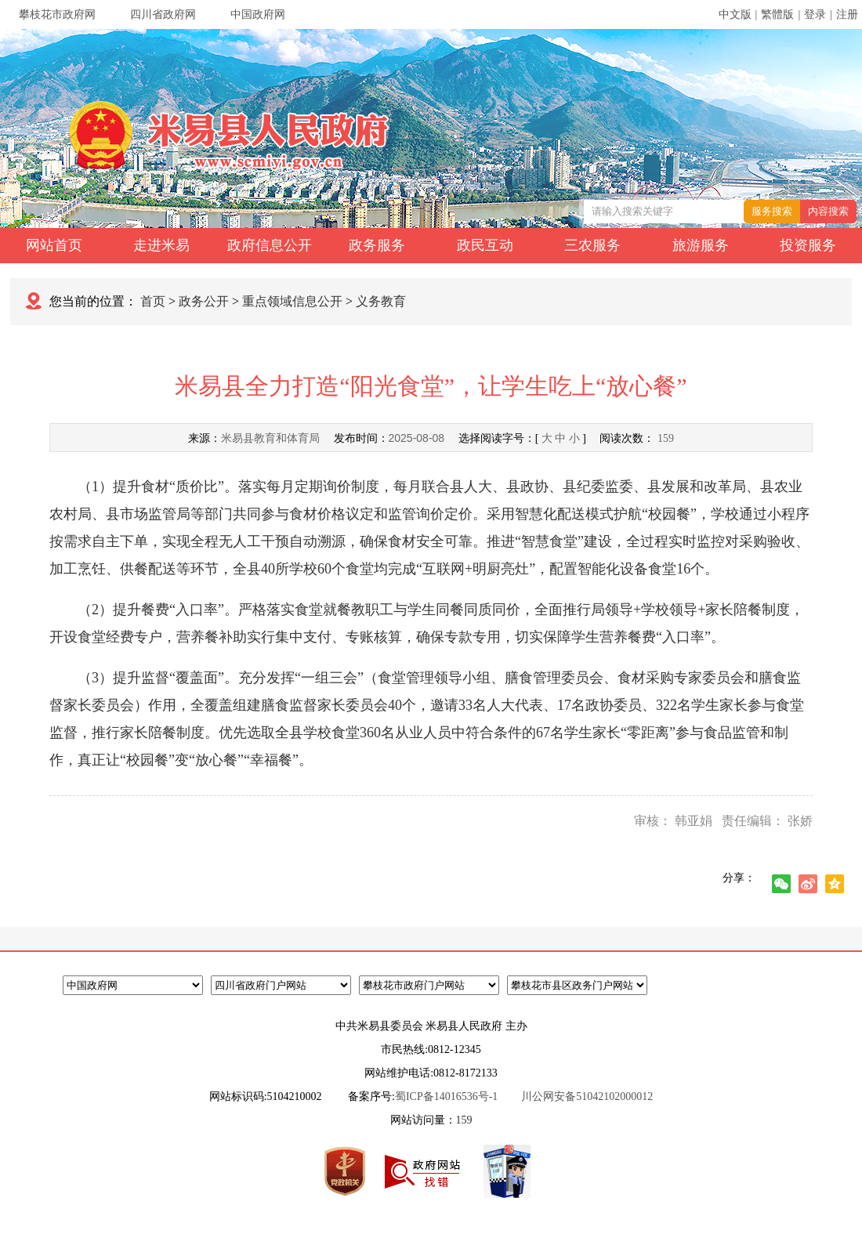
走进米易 (161, 245)
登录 (815, 14)
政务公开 (204, 301)
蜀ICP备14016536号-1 (446, 1096)
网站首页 (54, 245)
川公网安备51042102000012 (587, 1096)
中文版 (735, 14)
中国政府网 (257, 14)
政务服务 (377, 245)
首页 (152, 301)
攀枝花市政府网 (57, 14)
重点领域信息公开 (292, 301)
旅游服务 (700, 245)
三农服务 (592, 245)
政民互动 (485, 245)
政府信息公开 (269, 245)
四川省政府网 (163, 14)
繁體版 (777, 14)
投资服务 (808, 245)
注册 (847, 14)
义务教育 (381, 301)
